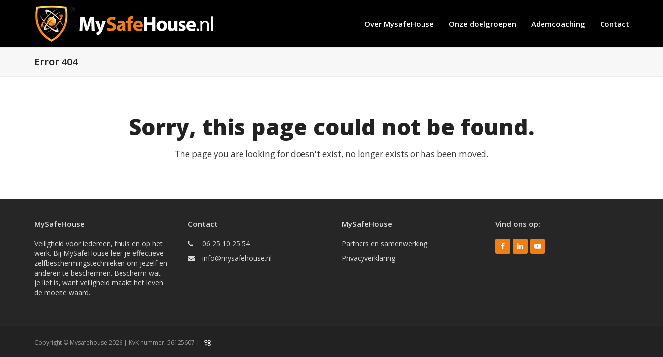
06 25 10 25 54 (226, 243)
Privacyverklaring (368, 258)
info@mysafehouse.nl (237, 258)
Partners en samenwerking (384, 243)
